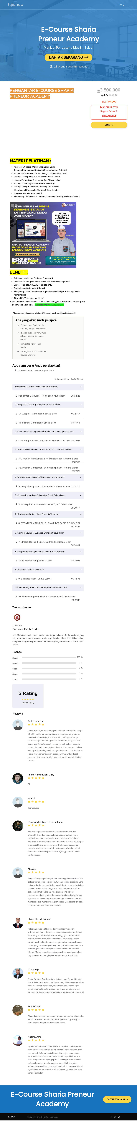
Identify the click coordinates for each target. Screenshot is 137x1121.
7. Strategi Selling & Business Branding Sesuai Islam (39, 533)
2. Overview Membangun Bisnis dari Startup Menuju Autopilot (44, 432)
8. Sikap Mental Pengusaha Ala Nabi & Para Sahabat (40, 552)
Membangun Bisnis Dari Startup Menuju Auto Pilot (48, 441)
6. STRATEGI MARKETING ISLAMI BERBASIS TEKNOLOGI (48, 524)
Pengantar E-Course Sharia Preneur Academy (36, 387)
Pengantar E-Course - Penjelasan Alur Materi (48, 396)
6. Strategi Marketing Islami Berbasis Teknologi (37, 514)
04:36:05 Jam (77, 379)
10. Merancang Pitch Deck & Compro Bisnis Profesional (41, 588)
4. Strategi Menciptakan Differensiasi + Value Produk (40, 477)
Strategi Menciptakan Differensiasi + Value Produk (48, 487)
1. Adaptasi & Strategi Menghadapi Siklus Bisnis (37, 405)
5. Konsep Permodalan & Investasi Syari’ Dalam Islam (40, 495)
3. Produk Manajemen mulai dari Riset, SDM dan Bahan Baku (43, 450)
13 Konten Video (62, 379)
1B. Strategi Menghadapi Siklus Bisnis (48, 423)
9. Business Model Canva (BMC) (30, 570)
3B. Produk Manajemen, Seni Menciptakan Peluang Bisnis (48, 468)
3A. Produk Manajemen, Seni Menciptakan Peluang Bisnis (48, 459)
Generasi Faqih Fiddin (25, 630)
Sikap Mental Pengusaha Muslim (48, 561)
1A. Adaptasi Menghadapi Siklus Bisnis (48, 414)
